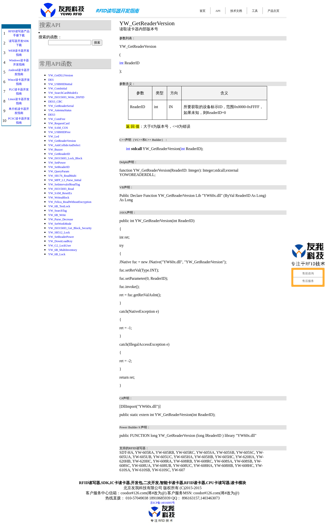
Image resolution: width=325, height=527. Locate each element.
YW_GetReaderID (59, 154)
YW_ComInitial (57, 88)
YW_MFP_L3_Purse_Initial (64, 180)
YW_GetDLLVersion (60, 75)
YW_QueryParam (58, 171)
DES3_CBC (55, 101)
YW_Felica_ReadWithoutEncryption (69, 202)
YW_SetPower (57, 162)
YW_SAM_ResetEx (60, 193)
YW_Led (53, 136)
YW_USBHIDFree (59, 132)
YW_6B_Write (57, 215)
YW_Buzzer (55, 149)
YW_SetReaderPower (61, 237)
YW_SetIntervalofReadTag (64, 184)
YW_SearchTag (57, 210)
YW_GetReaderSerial (61, 106)
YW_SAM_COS (58, 127)
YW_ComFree (56, 119)
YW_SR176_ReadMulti (62, 175)
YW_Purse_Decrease (60, 219)
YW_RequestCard (59, 123)
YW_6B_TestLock (59, 206)
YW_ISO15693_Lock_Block (65, 158)
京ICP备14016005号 (162, 502)
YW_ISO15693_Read (61, 189)
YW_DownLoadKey (60, 241)
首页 (202, 11)
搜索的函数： (50, 37)
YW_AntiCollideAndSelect (64, 145)
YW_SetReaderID (59, 167)
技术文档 (236, 11)
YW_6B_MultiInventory (62, 250)
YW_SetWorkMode (59, 223)
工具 (255, 11)
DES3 (51, 114)
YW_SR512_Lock (59, 232)
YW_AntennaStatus (59, 110)
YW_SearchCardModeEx (63, 93)
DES (51, 79)
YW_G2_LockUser (59, 245)
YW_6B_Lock (56, 254)
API (217, 11)
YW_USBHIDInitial (60, 84)
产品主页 (273, 11)
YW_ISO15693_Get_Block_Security (70, 228)
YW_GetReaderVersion (62, 141)
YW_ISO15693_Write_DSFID (66, 97)
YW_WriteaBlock (58, 197)
